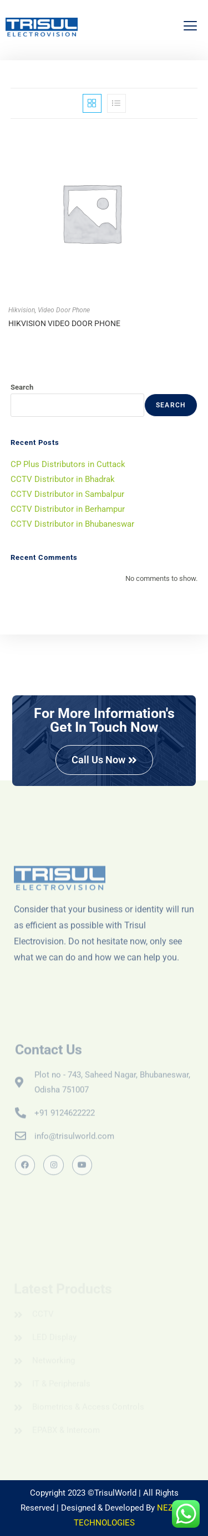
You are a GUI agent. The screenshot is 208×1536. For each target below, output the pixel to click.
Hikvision (21, 310)
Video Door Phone (64, 310)
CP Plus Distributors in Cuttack (68, 464)
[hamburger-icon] (189, 27)
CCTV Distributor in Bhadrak (63, 479)
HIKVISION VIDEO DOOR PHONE (64, 323)
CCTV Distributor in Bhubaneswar (72, 524)
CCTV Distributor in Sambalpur (67, 494)
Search (22, 387)
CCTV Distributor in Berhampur (68, 509)
